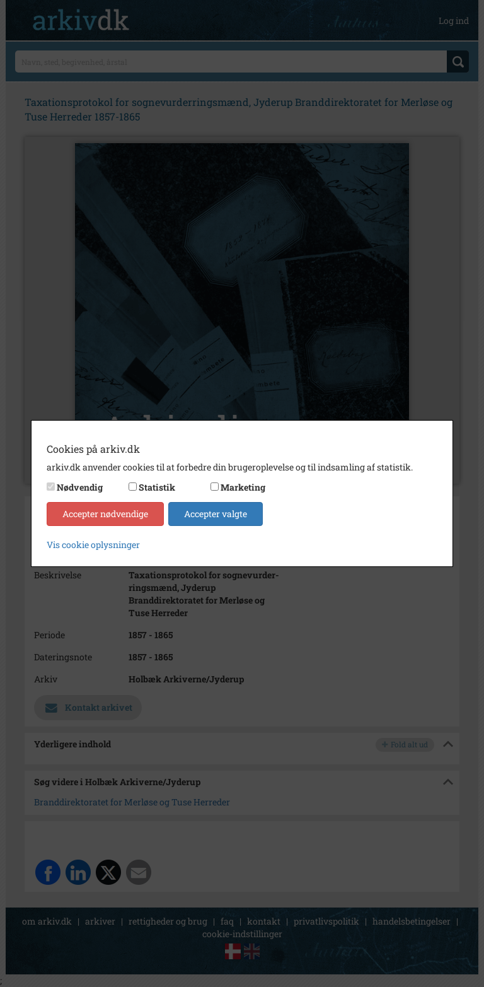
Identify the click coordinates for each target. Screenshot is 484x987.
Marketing (243, 487)
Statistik (157, 487)
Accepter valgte (215, 514)
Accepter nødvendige (105, 514)
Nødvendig (80, 487)
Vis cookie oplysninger (93, 545)
